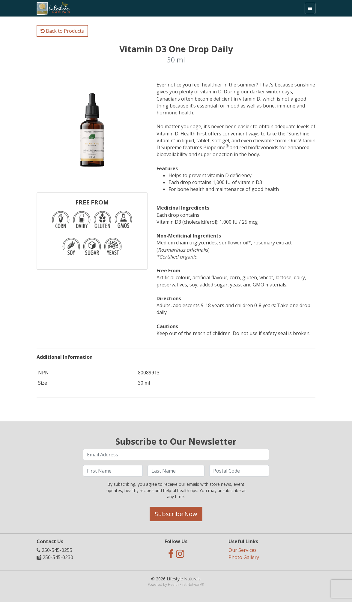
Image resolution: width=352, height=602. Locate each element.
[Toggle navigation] (310, 8)
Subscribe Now (176, 514)
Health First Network (184, 584)
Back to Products (62, 31)
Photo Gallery (243, 557)
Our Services (242, 550)
